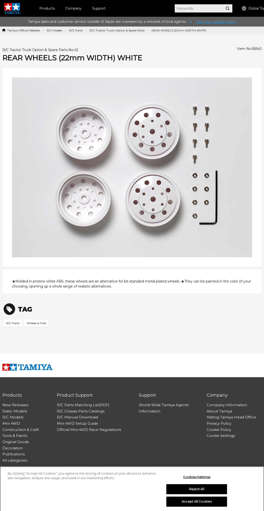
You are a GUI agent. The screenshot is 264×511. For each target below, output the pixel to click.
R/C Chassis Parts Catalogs (80, 411)
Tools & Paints (14, 435)
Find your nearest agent (216, 21)
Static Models (14, 411)
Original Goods (15, 442)
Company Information (227, 405)
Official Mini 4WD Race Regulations (89, 429)
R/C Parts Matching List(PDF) (83, 405)
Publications (13, 454)
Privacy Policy (219, 423)
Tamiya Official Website (23, 30)
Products (47, 8)
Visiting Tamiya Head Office (231, 417)
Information (149, 411)
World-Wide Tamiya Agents (164, 405)
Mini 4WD (11, 423)
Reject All (196, 490)
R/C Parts (76, 30)
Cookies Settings (196, 478)
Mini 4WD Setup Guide (77, 423)
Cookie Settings (221, 435)
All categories (14, 460)
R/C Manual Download (77, 417)
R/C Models (54, 30)
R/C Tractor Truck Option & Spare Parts (117, 30)
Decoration (12, 448)
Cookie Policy (219, 429)
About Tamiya (219, 411)
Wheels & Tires (36, 323)
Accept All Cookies (197, 503)
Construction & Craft (20, 429)
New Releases (15, 405)
